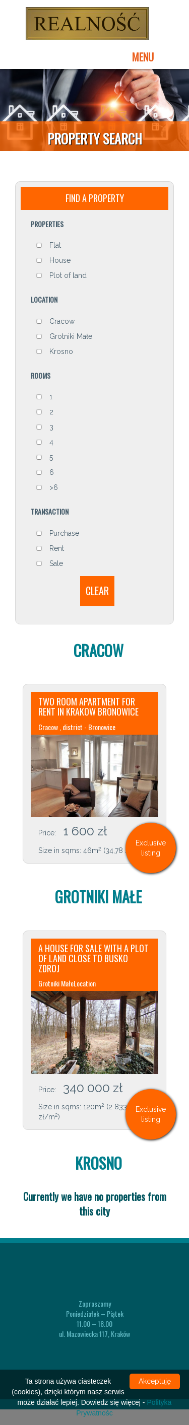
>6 (47, 491)
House (53, 264)
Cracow (55, 325)
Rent (50, 552)
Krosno (54, 355)
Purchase (57, 537)
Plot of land (61, 279)
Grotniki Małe (64, 340)
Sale (49, 567)
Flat (48, 249)
